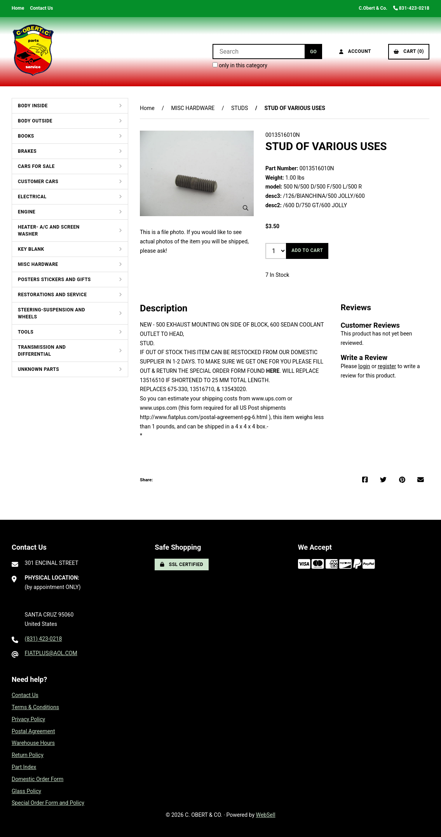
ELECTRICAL (32, 196)
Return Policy (28, 755)
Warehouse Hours (33, 743)
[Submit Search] (313, 51)
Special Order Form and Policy (48, 803)
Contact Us (41, 8)
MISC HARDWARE (38, 264)
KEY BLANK (31, 249)
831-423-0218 (411, 8)
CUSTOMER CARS (38, 181)
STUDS (239, 108)
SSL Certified (181, 564)
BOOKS (26, 136)
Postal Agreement (33, 731)
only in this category (240, 65)
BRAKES (27, 151)
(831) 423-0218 (43, 639)
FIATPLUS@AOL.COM (51, 653)
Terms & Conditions (35, 707)
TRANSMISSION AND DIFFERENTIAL (42, 350)
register (387, 366)
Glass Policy (26, 791)
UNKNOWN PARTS (38, 369)
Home (18, 8)
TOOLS (25, 332)
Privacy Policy (28, 719)
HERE (273, 371)
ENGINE (26, 212)
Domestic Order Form (37, 779)
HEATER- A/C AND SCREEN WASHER (49, 230)
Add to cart (307, 250)
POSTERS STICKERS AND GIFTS (54, 279)
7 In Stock (277, 275)
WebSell (265, 815)
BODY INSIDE (33, 105)
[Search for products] (259, 51)
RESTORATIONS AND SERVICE (52, 294)
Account (355, 51)
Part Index (24, 767)
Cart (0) (409, 51)
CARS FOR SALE (36, 166)
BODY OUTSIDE (35, 121)
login (364, 366)
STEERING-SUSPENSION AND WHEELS (51, 313)
